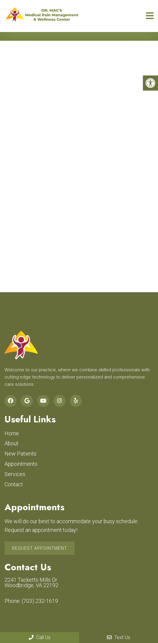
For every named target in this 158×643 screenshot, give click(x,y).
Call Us (39, 637)
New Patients (21, 453)
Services (15, 474)
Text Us (118, 637)
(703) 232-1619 (40, 601)
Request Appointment (39, 548)
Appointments (21, 464)
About (11, 443)
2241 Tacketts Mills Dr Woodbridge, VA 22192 (31, 582)
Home (12, 433)
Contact (14, 484)
